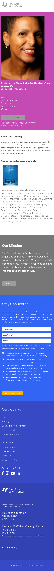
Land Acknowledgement (14, 425)
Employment (8, 447)
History (5, 421)
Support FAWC (9, 460)
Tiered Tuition (8, 106)
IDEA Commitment (11, 434)
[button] (9, 283)
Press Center (8, 455)
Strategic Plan (9, 451)
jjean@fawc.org (6, 125)
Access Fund (8, 430)
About (5, 417)
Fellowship (7, 442)
